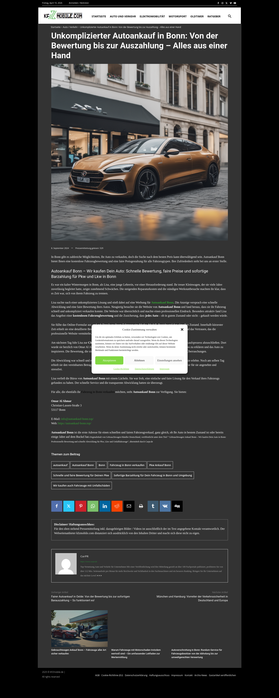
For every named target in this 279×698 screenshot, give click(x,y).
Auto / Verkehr (70, 27)
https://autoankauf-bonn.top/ (74, 423)
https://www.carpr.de (88, 561)
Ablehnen (139, 360)
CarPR (84, 556)
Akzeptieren (109, 360)
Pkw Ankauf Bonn (160, 465)
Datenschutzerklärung (144, 368)
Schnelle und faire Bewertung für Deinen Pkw (81, 475)
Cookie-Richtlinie (121, 368)
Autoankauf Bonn (83, 465)
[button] (182, 329)
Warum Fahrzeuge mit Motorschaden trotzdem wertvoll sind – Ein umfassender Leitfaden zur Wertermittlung (136, 654)
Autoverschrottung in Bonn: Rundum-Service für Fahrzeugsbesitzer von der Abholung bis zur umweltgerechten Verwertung (196, 654)
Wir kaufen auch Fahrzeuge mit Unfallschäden (81, 485)
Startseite (56, 27)
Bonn (102, 465)
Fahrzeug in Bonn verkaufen (97, 391)
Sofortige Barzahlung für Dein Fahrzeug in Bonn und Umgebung (153, 475)
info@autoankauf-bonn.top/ (77, 418)
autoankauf (60, 465)
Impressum (164, 368)
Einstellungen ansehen (169, 360)
